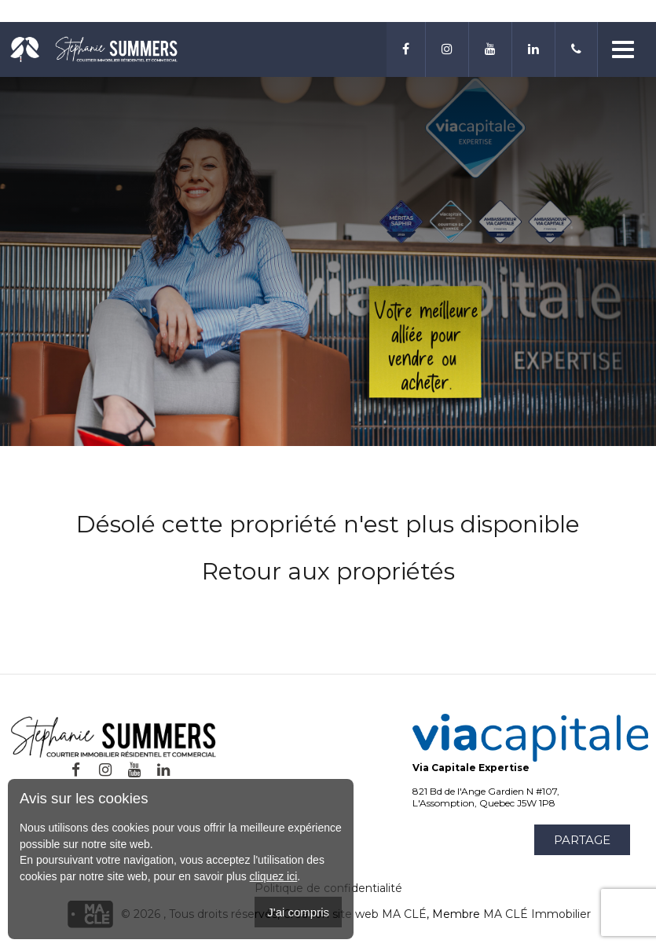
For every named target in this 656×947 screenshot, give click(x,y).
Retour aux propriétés (328, 571)
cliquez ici (274, 876)
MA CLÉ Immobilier (537, 914)
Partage (582, 839)
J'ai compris (298, 912)
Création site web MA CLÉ (355, 914)
